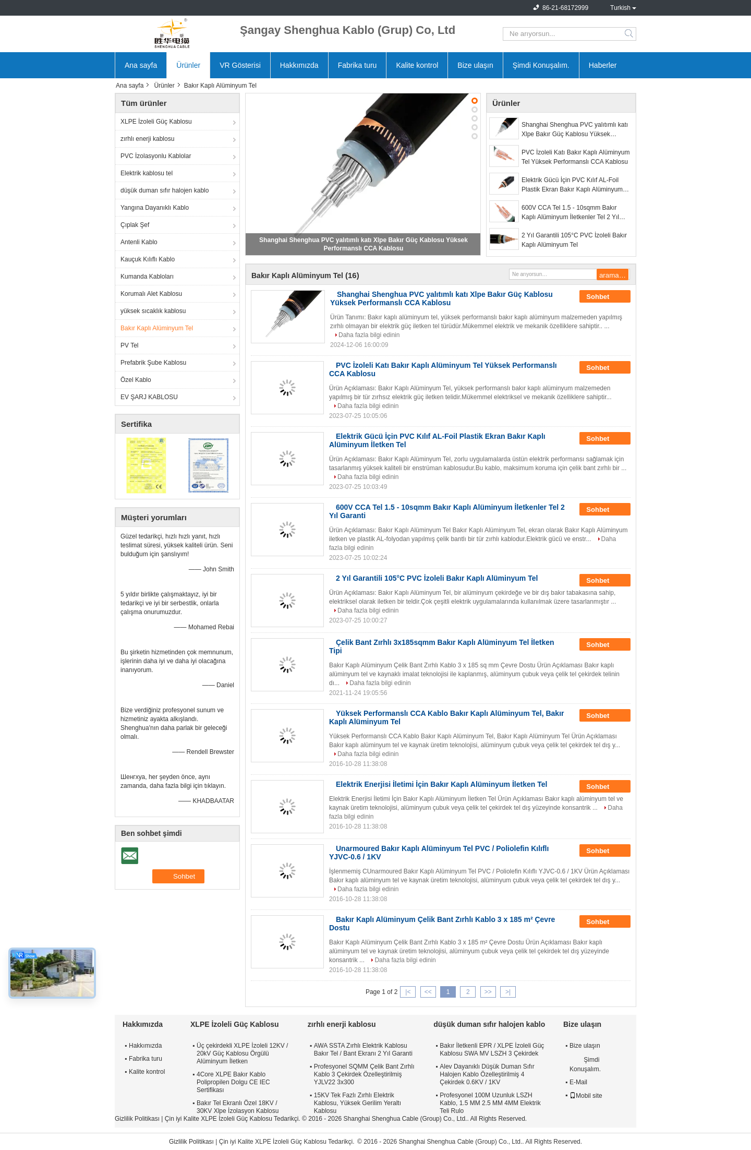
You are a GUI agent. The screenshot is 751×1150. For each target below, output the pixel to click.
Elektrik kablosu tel (146, 173)
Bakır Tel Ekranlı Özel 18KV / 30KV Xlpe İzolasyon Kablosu (237, 1107)
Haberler (603, 65)
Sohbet (605, 297)
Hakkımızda (299, 65)
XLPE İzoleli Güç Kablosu (156, 121)
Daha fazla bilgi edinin (368, 335)
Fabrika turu (357, 65)
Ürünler (188, 65)
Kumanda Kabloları (147, 276)
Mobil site (586, 1095)
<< (428, 992)
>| (508, 992)
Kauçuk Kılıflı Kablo (147, 259)
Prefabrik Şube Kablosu (153, 362)
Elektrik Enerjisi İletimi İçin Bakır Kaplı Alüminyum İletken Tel (441, 784)
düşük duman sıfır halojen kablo (164, 190)
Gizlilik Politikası (137, 1118)
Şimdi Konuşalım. (541, 65)
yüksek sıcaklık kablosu (153, 311)
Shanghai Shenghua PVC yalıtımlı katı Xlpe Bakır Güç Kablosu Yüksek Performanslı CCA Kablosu (575, 130)
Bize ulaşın (475, 65)
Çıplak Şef (134, 225)
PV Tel (129, 345)
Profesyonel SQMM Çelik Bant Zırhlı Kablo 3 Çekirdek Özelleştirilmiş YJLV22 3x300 (364, 1074)
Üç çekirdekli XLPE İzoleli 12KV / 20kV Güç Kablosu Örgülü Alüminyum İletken (242, 1053)
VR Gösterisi (240, 65)
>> (488, 992)
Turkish (620, 7)
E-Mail (578, 1082)
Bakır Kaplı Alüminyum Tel (156, 328)
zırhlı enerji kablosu (147, 138)
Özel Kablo (135, 380)
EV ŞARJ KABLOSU (149, 397)
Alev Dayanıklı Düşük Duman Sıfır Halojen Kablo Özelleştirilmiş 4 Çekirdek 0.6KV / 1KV (487, 1074)
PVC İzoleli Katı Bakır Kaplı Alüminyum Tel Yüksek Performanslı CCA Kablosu (575, 157)
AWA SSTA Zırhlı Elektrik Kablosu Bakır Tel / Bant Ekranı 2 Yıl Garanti (363, 1049)
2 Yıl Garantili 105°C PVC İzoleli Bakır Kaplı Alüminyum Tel (574, 240)
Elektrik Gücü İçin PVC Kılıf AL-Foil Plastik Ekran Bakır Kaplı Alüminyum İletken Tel (572, 185)
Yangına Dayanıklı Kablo (154, 207)
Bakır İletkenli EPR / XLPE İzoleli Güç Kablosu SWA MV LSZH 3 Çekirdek (492, 1049)
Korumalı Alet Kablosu (151, 293)
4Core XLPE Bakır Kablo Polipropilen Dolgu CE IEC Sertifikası (233, 1082)
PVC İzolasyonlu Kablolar (155, 156)
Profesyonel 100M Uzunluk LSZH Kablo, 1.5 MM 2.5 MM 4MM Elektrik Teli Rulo (490, 1103)
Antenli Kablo (139, 242)
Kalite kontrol (417, 65)
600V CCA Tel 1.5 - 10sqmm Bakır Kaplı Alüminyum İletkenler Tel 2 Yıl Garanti (570, 213)
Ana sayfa (141, 65)
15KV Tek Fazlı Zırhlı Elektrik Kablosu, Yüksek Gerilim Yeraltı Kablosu (357, 1103)
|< (407, 992)
